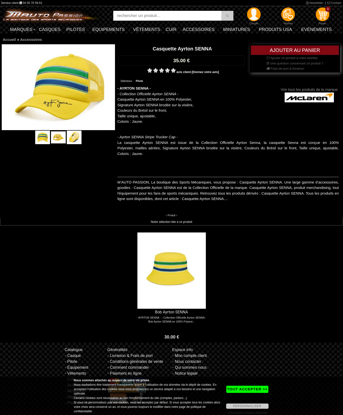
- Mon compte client (189, 356)
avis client (184, 72)
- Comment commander (128, 367)
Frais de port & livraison (285, 68)
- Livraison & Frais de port (130, 356)
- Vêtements (75, 373)
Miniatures (236, 29)
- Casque (73, 356)
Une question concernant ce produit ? (294, 63)
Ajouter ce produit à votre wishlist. (292, 58)
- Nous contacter (186, 361)
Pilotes (75, 29)
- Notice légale (184, 373)
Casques (50, 29)
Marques (21, 29)
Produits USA (275, 29)
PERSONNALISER (247, 406)
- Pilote (71, 361)
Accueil (9, 39)
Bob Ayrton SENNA (171, 312)
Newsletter (314, 3)
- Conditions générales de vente (135, 361)
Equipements (108, 29)
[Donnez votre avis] (205, 72)
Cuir (171, 29)
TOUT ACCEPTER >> (247, 389)
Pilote (139, 80)
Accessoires (199, 29)
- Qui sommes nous (189, 367)
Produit (172, 215)
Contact (334, 3)
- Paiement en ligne (125, 373)
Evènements (316, 29)
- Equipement (76, 367)
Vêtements (146, 29)
